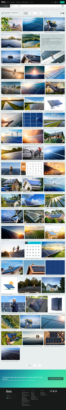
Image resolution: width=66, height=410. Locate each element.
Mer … (32, 2)
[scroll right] (64, 9)
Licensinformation (25, 404)
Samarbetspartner (34, 397)
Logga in (62, 2)
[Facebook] (51, 391)
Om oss (32, 392)
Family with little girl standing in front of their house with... (12, 192)
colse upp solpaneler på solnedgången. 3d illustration (55, 80)
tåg (49, 9)
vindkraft (35, 9)
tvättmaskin (62, 9)
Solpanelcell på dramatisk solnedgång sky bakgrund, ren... (52, 258)
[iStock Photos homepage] (3, 2)
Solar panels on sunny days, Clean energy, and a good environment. (36, 80)
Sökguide (23, 397)
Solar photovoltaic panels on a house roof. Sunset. (54, 95)
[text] (36, 6)
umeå (3, 9)
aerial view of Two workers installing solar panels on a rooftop (54, 346)
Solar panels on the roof (28, 275)
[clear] (58, 5)
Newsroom (33, 393)
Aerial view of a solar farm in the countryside (30, 48)
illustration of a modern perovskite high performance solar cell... (52, 329)
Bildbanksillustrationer (25, 400)
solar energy (15, 9)
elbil (9, 9)
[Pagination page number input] (27, 365)
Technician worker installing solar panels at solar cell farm (11, 313)
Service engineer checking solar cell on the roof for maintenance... (13, 80)
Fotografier (12, 2)
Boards (57, 2)
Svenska (11, 395)
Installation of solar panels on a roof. (8, 258)
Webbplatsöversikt (43, 394)
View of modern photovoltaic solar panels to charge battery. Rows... (36, 111)
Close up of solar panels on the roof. (8, 48)
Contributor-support (34, 399)
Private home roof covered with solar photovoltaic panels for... (12, 208)
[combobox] (13, 5)
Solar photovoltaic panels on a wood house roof (10, 346)
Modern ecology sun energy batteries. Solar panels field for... (32, 208)
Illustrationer (18, 2)
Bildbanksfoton (24, 398)
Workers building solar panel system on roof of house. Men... (32, 64)
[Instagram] (56, 391)
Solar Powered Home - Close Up (31, 313)
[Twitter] (53, 391)
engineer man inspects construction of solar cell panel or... (54, 192)
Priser (52, 2)
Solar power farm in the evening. (7, 111)
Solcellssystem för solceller (26, 95)
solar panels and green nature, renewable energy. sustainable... (12, 160)
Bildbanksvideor (24, 399)
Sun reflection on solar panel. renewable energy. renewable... (33, 144)
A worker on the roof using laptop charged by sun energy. (12, 176)
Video (8, 2)
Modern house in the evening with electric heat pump (51, 294)
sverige (28, 9)
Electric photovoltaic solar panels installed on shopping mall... (34, 224)
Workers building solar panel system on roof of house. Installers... (13, 275)
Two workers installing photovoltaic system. (28, 329)
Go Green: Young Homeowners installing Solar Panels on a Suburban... (14, 32)
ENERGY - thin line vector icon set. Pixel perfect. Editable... (36, 258)
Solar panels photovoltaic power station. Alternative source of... (12, 361)
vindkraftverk (42, 9)
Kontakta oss (42, 392)
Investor (32, 394)
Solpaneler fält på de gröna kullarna (52, 208)
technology (55, 9)
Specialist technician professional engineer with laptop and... (33, 346)
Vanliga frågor (42, 393)
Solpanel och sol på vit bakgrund (7, 294)
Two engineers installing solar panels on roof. (52, 32)
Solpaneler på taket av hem (28, 192)
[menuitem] (8, 3)
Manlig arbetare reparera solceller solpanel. (9, 224)
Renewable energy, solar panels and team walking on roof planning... (53, 64)
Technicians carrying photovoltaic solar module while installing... (34, 160)
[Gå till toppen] (65, 367)
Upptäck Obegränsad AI (55, 378)
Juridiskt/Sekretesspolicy (26, 405)
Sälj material (33, 398)
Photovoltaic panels (48, 224)
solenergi (22, 9)
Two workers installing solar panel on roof (9, 95)
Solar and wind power (5, 144)
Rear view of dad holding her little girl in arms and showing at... (55, 144)
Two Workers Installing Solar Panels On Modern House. (27, 294)
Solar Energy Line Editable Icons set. (28, 176)
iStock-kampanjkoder (25, 394)
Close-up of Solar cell (26, 32)
